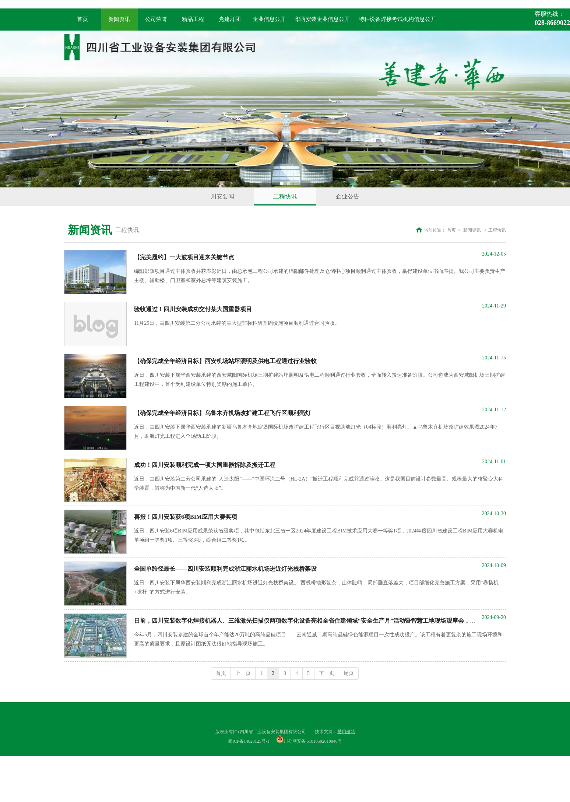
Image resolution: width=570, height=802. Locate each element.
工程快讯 (497, 230)
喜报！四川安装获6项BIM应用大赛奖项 (185, 517)
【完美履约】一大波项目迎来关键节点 (184, 257)
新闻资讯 (472, 230)
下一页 (326, 673)
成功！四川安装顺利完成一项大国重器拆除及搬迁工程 (204, 465)
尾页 (349, 673)
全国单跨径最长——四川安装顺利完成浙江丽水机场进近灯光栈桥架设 (225, 569)
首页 (451, 230)
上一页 (243, 673)
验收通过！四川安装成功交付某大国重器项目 (193, 309)
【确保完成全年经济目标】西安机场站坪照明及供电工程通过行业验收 (225, 361)
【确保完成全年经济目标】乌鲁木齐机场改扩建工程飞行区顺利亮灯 (222, 413)
